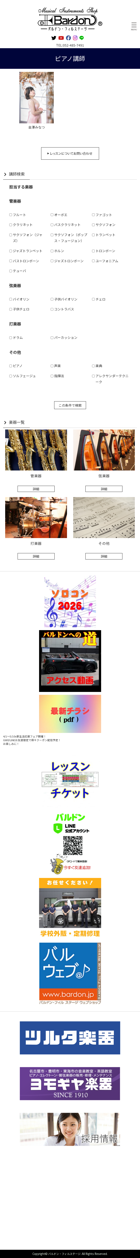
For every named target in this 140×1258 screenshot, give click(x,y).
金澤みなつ (36, 127)
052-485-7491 (73, 45)
